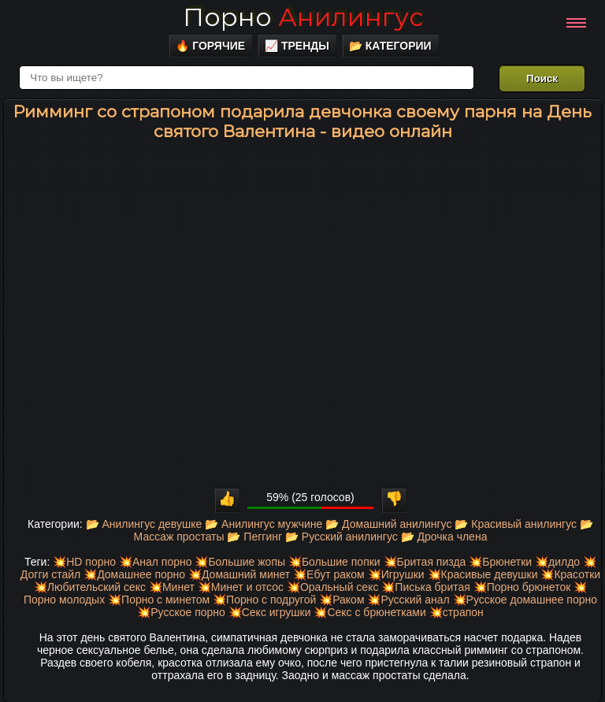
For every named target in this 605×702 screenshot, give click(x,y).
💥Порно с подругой (264, 599)
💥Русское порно (181, 612)
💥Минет (172, 587)
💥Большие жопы (240, 561)
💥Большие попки (334, 561)
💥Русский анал (408, 599)
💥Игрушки (396, 574)
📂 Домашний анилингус (388, 524)
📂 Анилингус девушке (144, 524)
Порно (303, 17)
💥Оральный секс (333, 587)
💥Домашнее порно (134, 574)
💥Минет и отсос (241, 587)
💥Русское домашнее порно (525, 599)
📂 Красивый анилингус (516, 524)
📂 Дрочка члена (444, 536)
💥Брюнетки (500, 561)
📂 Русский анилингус (341, 536)
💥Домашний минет (239, 574)
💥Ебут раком (329, 574)
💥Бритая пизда (425, 561)
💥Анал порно (155, 561)
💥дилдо (557, 561)
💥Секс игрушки (269, 612)
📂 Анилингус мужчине (263, 524)
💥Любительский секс (90, 587)
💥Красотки (570, 574)
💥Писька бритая (425, 587)
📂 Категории (390, 45)
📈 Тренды (297, 45)
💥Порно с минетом (159, 599)
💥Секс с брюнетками (369, 612)
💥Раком (341, 599)
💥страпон (456, 612)
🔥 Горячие (210, 45)
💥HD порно (84, 561)
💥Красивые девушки (483, 574)
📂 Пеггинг (254, 536)
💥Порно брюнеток (522, 587)
